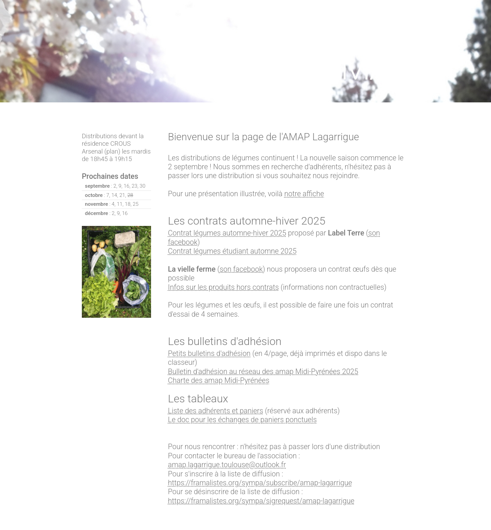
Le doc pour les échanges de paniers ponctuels (242, 419)
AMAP (364, 67)
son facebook (241, 269)
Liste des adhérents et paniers (215, 410)
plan (112, 151)
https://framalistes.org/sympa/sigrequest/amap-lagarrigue (261, 501)
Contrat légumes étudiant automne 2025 (232, 251)
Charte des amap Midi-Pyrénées (218, 380)
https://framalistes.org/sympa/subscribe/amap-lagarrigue (260, 482)
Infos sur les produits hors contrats (223, 287)
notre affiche (304, 193)
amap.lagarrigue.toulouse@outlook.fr (227, 464)
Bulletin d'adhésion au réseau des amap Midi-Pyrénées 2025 (263, 371)
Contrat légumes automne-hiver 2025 (227, 233)
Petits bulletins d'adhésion (209, 353)
